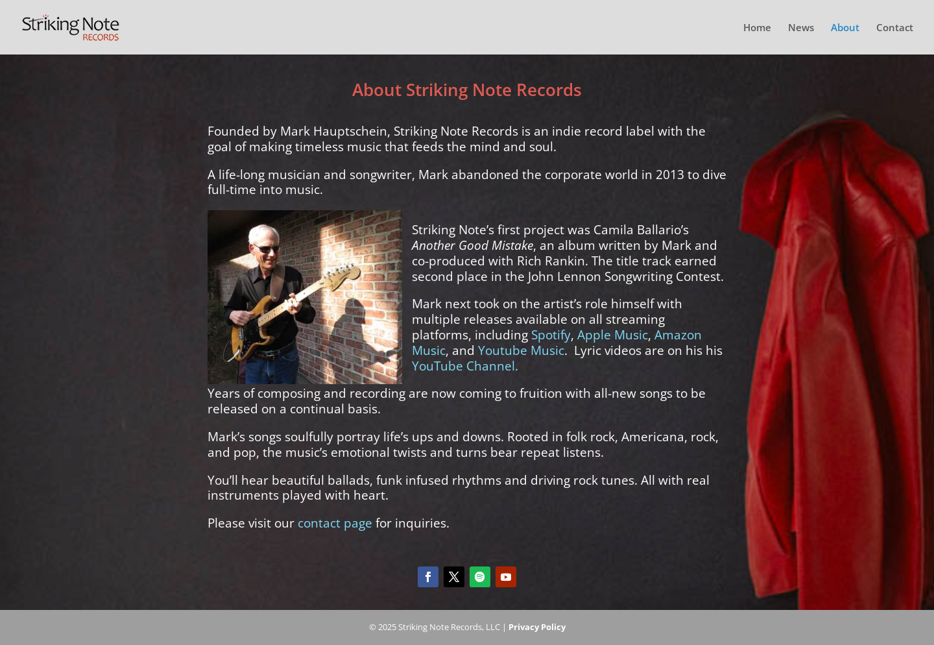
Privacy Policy (537, 627)
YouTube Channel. (465, 366)
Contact (894, 28)
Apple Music (612, 334)
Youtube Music (521, 350)
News (801, 28)
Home (757, 28)
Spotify (551, 334)
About (845, 28)
